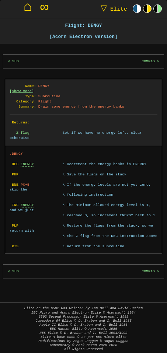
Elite (112, 9)
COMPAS (148, 61)
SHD (15, 61)
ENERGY (27, 164)
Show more (22, 91)
